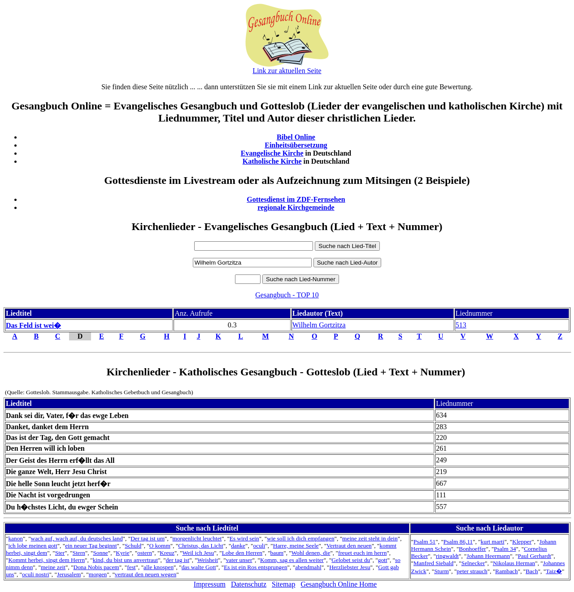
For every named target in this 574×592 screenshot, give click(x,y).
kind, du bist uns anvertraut (125, 560)
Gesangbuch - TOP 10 (286, 295)
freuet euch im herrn (362, 552)
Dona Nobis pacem (96, 567)
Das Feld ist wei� (33, 325)
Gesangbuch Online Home (338, 584)
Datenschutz (248, 584)
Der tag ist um (147, 538)
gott (382, 560)
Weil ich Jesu (198, 552)
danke (238, 545)
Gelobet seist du (350, 560)
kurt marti (492, 541)
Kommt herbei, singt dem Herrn (46, 560)
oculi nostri (35, 574)
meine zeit (53, 567)
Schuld (133, 545)
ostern (144, 552)
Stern (79, 552)
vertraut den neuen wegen (145, 574)
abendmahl (308, 567)
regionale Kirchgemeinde (295, 207)
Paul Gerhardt (534, 556)
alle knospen (159, 567)
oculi (259, 545)
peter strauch (472, 571)
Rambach (506, 571)
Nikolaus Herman (514, 563)
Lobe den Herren (242, 552)
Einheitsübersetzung (296, 145)
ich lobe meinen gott (32, 545)
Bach (532, 571)
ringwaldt (447, 556)
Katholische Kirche (272, 161)
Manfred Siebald (433, 563)
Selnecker (473, 563)
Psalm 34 (505, 548)
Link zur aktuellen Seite (286, 70)
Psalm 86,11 (458, 541)
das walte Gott (199, 567)
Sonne (100, 552)
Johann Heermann (488, 556)
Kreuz (167, 552)
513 (461, 325)
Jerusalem (69, 574)
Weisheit (207, 560)
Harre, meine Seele (296, 545)
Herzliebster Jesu (349, 567)
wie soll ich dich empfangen (300, 538)
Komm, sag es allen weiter (292, 560)
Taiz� (554, 571)
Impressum (210, 584)
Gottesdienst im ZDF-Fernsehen (296, 199)
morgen (98, 574)
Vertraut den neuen (349, 545)
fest (131, 567)
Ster (60, 552)
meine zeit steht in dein (370, 538)
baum (277, 552)
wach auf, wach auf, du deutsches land (77, 538)
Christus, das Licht (200, 545)
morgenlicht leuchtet (197, 538)
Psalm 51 (424, 541)
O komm (159, 545)
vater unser (239, 560)
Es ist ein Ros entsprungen (255, 567)
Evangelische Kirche (272, 153)
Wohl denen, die (310, 552)
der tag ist (178, 560)
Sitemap (283, 584)
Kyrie (122, 552)
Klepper (521, 541)
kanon (15, 538)
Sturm (441, 571)
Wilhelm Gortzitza (319, 325)
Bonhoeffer (472, 548)
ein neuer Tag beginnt (91, 545)
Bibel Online (296, 137)
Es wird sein (244, 538)
